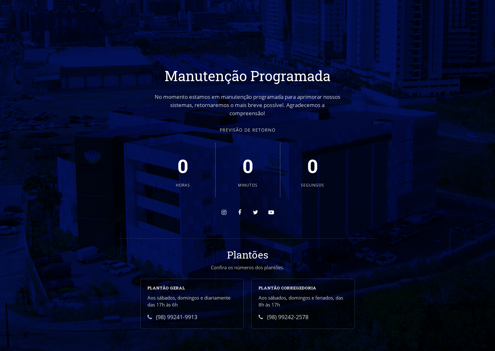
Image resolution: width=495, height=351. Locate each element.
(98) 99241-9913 (172, 317)
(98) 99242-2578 (283, 317)
